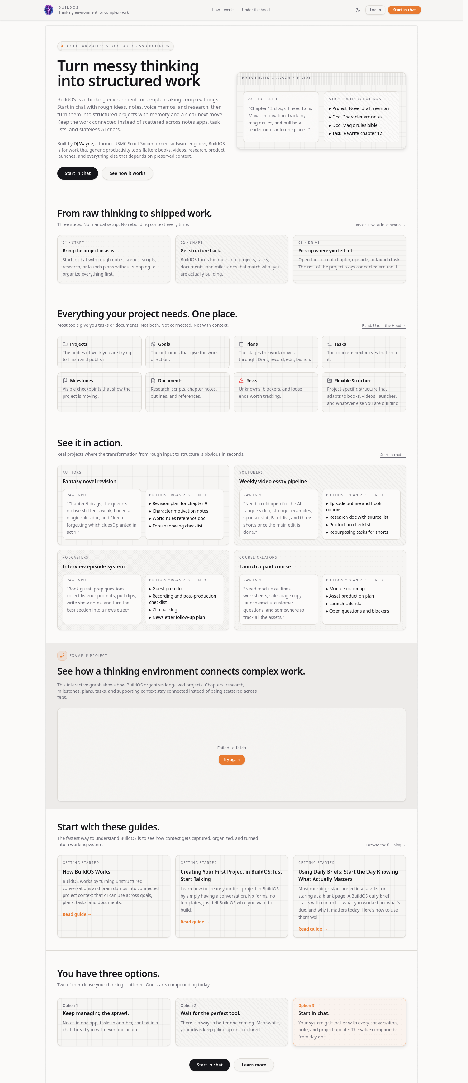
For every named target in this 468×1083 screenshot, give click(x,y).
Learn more (254, 1065)
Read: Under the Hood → (384, 325)
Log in (375, 9)
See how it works (127, 173)
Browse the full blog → (386, 845)
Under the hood (256, 9)
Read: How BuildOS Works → (381, 225)
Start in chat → (393, 454)
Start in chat (404, 9)
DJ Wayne (83, 144)
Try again (232, 759)
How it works (223, 9)
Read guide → (77, 914)
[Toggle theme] (358, 10)
